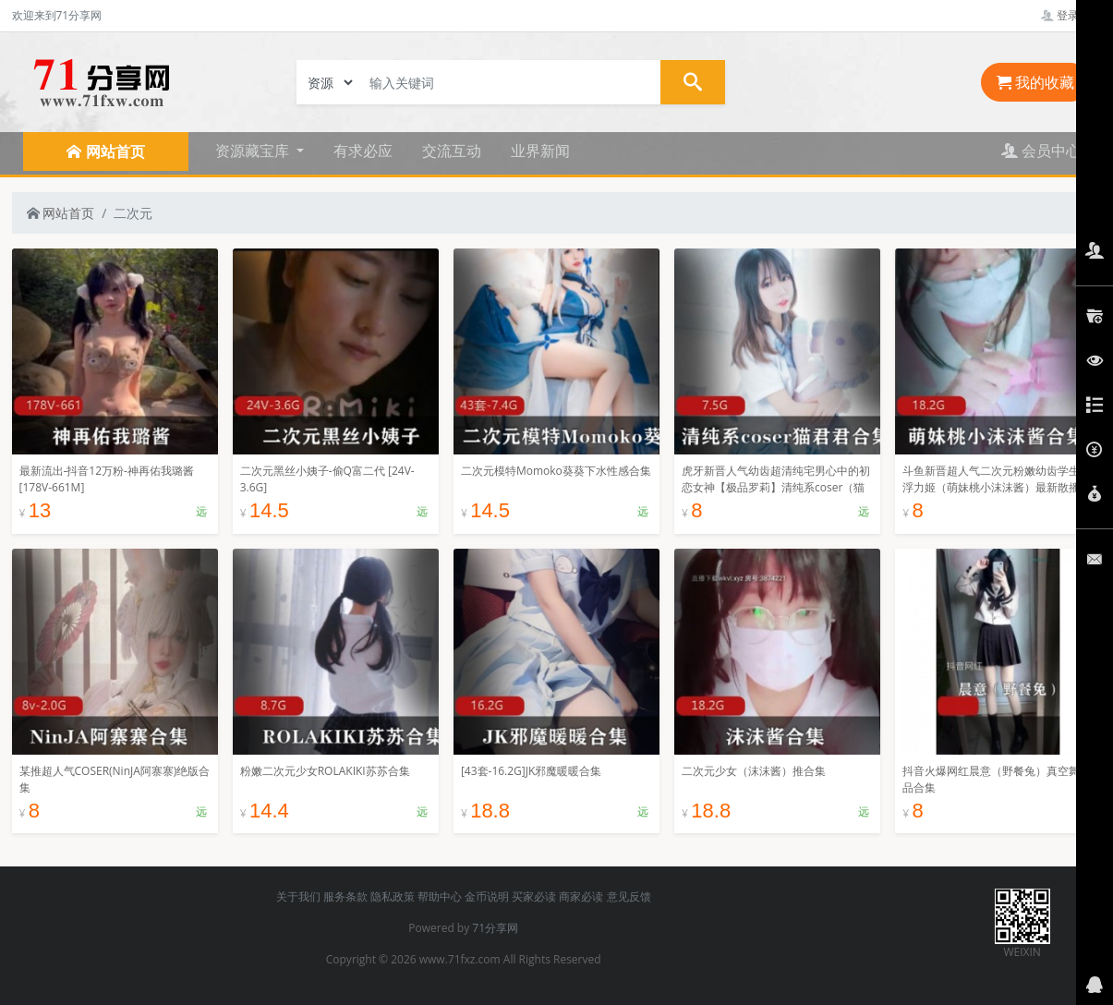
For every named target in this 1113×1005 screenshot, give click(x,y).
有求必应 (363, 150)
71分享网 (495, 928)
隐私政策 (392, 896)
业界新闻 (540, 150)
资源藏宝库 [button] (254, 150)
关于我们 (298, 896)
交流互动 (451, 150)
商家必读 (581, 896)
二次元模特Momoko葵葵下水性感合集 (556, 470)
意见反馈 (629, 896)
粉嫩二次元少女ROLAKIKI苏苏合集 (325, 771)
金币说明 (487, 896)
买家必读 (534, 896)
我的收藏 (1035, 82)
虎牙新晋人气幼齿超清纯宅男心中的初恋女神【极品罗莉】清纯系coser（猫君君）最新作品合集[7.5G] (776, 487)
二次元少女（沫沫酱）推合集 (754, 771)
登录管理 (1071, 15)
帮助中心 (439, 896)
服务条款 (345, 896)
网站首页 (61, 213)
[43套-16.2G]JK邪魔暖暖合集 (531, 771)
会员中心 (1041, 150)
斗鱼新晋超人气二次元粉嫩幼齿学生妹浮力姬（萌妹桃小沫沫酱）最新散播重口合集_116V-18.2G (996, 487)
